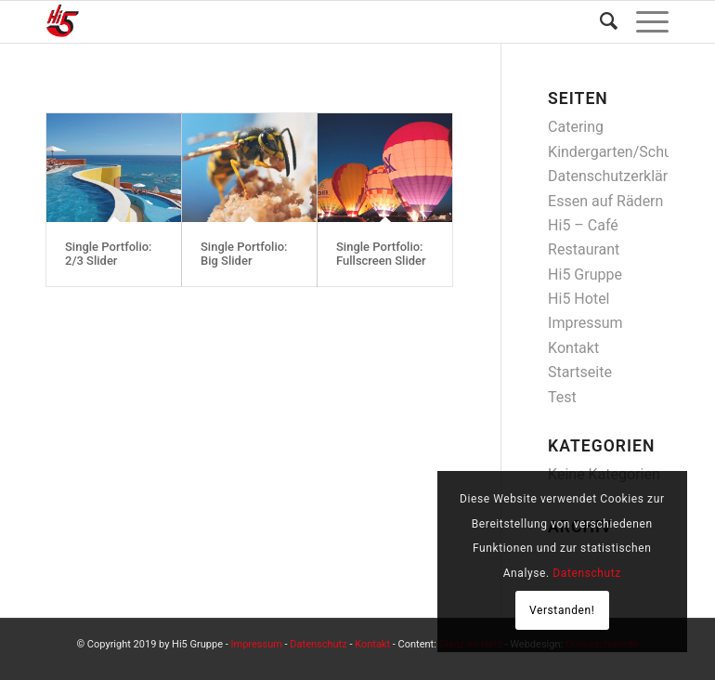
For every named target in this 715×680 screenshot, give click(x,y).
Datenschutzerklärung (620, 176)
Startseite (580, 372)
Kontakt (573, 348)
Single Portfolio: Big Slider (244, 253)
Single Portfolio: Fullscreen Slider (381, 253)
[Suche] (599, 22)
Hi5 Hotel (578, 298)
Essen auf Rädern (605, 201)
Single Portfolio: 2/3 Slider (108, 253)
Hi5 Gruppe (585, 274)
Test (562, 397)
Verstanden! (562, 610)
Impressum (585, 323)
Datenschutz (318, 644)
